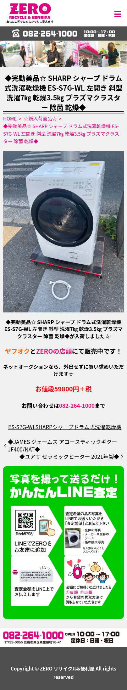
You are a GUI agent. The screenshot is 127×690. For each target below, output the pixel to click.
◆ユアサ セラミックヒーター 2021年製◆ (69, 456)
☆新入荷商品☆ (40, 118)
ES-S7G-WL (22, 427)
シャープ (63, 427)
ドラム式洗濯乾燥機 (98, 427)
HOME (10, 118)
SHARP (43, 427)
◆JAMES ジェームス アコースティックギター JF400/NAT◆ (62, 445)
